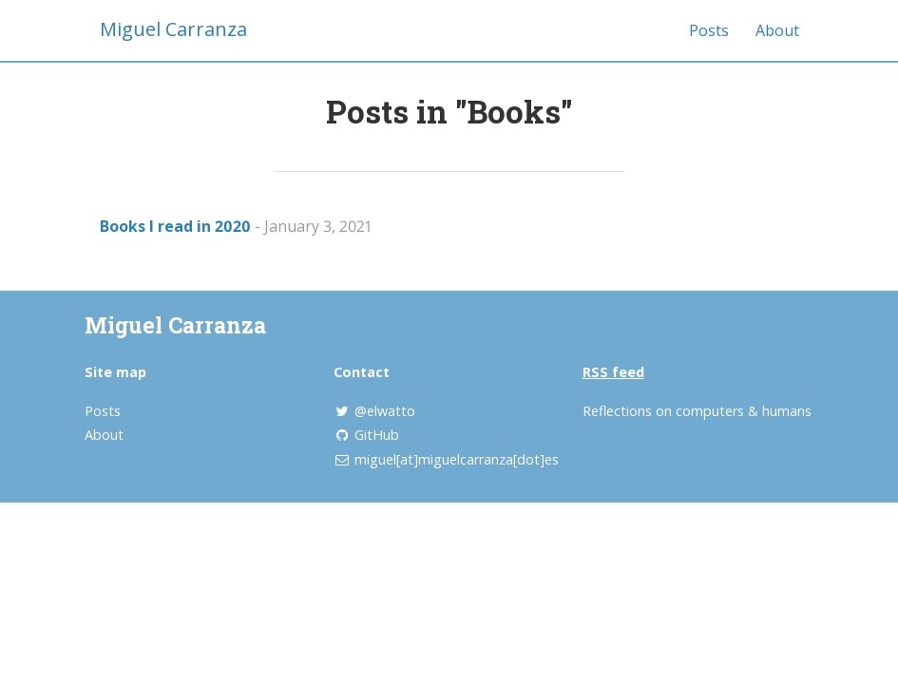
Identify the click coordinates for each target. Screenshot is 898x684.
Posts (709, 30)
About (777, 30)
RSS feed (613, 372)
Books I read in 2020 (175, 226)
